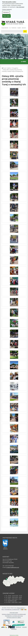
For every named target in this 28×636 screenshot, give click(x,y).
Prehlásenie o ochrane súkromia (14, 616)
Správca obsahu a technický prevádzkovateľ (14, 614)
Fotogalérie (15, 68)
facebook (14, 27)
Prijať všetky (6, 16)
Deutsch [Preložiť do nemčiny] (24, 27)
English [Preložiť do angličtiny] (19, 27)
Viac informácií (20, 7)
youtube (24, 627)
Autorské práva (14, 612)
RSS (10, 27)
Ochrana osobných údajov (14, 617)
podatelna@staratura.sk (12, 567)
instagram (14, 629)
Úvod (4, 68)
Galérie (9, 68)
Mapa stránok (4, 27)
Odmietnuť (6, 12)
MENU (24, 61)
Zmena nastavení (7, 9)
